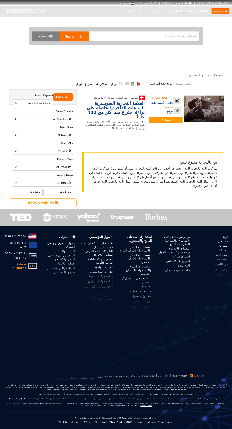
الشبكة (223, 251)
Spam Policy (149, 377)
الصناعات (175, 11)
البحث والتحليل (65, 251)
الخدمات (158, 11)
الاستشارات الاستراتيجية (97, 243)
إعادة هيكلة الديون (100, 283)
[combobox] (158, 83)
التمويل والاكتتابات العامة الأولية (100, 261)
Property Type (65, 159)
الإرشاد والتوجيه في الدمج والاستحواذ (61, 258)
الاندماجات (145, 288)
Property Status (64, 175)
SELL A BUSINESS (148, 3)
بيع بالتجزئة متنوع (118, 98)
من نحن (143, 11)
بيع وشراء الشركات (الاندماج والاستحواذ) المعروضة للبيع (176, 240)
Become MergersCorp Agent (213, 3)
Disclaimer (164, 376)
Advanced (45, 36)
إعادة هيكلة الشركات (99, 278)
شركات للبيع (220, 11)
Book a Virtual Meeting (176, 3)
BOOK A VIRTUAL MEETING (16, 255)
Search (70, 36)
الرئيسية (130, 11)
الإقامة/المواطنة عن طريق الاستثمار (61, 272)
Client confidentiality (117, 379)
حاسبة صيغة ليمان (177, 272)
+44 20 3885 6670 (18, 245)
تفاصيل (166, 120)
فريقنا (224, 237)
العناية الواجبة (103, 268)
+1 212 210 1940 (15, 236)
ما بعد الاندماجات (140, 293)
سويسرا (133, 98)
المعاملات (190, 11)
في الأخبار (221, 266)
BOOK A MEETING (43, 202)
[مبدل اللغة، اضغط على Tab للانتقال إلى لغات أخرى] (127, 3)
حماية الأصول (66, 264)
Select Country (64, 111)
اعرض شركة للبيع (178, 262)
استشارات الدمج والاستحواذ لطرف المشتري (140, 258)
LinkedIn (197, 376)
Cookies (135, 378)
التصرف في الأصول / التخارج (137, 282)
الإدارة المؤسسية (101, 273)
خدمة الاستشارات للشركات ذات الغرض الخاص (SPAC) (99, 251)
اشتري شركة (181, 257)
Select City (67, 143)
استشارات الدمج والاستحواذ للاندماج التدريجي (139, 271)
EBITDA (169, 107)
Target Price (159, 98)
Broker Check (146, 405)
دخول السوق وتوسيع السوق (61, 245)
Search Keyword (43, 95)
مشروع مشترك (142, 298)
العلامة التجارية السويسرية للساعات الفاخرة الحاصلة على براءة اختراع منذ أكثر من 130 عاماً (116, 110)
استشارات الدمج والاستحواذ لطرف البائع (136, 249)
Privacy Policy (179, 376)
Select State (66, 127)
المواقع (202, 11)
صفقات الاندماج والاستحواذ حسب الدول (174, 250)
